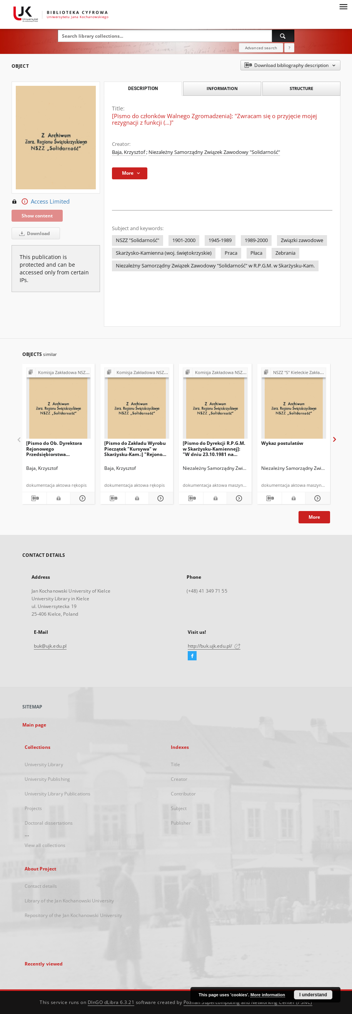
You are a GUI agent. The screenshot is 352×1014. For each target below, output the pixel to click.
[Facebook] (192, 656)
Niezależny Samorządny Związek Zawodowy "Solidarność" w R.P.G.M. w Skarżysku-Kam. (215, 265)
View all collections (45, 845)
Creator (179, 779)
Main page (34, 725)
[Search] (283, 36)
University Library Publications (58, 793)
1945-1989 (220, 240)
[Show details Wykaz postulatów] (316, 498)
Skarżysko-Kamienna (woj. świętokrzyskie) (164, 253)
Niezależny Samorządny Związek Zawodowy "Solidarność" (214, 152)
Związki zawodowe (302, 240)
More (314, 517)
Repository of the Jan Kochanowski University (73, 915)
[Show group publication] (59, 373)
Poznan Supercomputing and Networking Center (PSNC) (248, 1002)
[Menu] (343, 6)
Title (175, 764)
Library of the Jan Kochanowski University (69, 900)
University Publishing (47, 779)
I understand (313, 994)
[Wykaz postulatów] (294, 405)
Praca (231, 253)
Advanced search (261, 47)
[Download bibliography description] (34, 498)
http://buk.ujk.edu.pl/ (214, 646)
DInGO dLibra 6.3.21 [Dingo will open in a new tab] (111, 1002)
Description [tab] (143, 88)
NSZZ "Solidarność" (137, 240)
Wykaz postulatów (282, 443)
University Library (44, 764)
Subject (179, 808)
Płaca (256, 253)
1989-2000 (256, 240)
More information (267, 994)
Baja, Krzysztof (129, 152)
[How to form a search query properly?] (289, 47)
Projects (33, 808)
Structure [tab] (301, 88)
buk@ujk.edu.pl (50, 646)
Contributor (183, 793)
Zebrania (285, 253)
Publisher (181, 823)
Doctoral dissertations (49, 823)
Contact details (41, 886)
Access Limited (41, 201)
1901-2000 (183, 240)
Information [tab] (222, 88)
